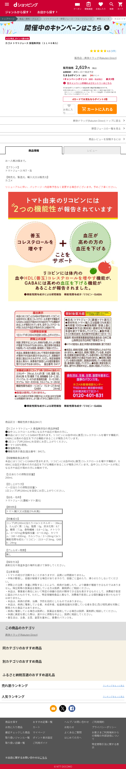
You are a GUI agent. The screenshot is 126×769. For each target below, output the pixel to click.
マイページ (39, 732)
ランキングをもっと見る (113, 685)
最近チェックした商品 (17, 732)
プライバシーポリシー (104, 727)
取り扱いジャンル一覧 (17, 737)
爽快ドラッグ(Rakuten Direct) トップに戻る (97, 120)
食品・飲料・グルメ (29, 18)
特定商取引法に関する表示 (105, 745)
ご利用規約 (98, 722)
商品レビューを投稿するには (105, 139)
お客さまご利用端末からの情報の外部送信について (105, 736)
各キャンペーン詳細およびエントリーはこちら (89, 83)
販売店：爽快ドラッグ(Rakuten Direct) (95, 58)
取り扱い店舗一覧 (15, 742)
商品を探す (11, 722)
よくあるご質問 (73, 732)
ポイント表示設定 (42, 737)
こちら (43, 757)
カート (36, 727)
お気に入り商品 (13, 727)
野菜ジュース (103, 18)
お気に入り (68, 111)
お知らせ (69, 727)
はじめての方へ (73, 737)
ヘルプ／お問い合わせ (76, 722)
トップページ (8, 18)
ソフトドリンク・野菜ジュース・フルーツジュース (67, 18)
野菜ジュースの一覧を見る (106, 128)
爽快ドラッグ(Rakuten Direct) (21, 634)
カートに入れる (97, 109)
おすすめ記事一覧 (42, 722)
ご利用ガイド (40, 742)
